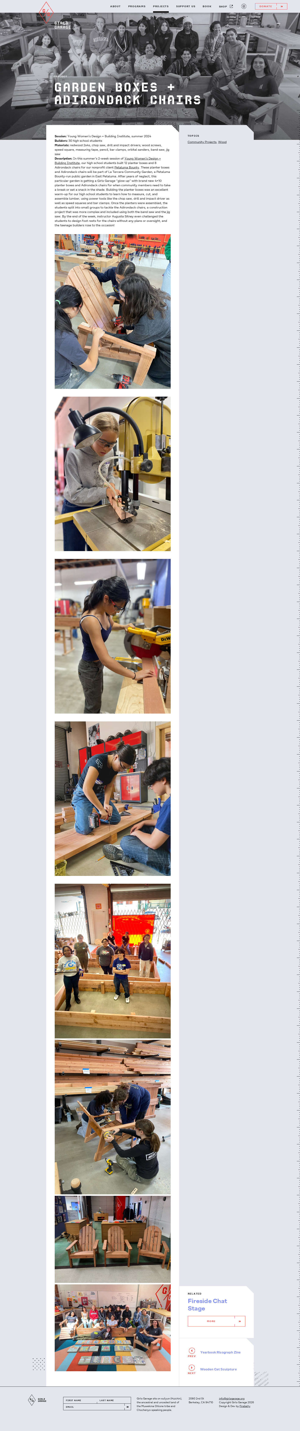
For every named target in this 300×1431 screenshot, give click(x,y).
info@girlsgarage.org (231, 1398)
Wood (222, 142)
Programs (137, 6)
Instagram (243, 5)
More (226, 1321)
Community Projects (202, 142)
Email (70, 1407)
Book (207, 6)
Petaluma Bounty (126, 167)
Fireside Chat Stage (207, 1305)
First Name (73, 1401)
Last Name (107, 1401)
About (115, 6)
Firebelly (245, 1406)
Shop (226, 6)
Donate (273, 6)
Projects (161, 6)
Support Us (185, 6)
